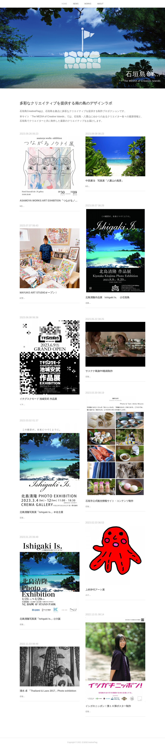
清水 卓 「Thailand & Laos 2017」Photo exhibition (48, 691)
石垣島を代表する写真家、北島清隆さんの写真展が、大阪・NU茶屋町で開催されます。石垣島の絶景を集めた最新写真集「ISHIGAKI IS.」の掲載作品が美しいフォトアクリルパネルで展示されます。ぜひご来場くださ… (49, 627)
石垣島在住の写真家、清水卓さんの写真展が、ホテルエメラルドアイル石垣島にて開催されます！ (49, 698)
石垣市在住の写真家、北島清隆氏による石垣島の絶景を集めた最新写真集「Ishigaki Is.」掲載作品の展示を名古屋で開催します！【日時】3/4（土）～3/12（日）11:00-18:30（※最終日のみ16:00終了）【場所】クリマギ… (49, 521)
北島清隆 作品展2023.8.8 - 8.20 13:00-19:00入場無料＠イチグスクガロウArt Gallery (114, 304)
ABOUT (100, 4)
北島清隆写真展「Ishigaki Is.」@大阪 (40, 619)
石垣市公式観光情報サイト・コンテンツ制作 (109, 501)
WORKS (87, 4)
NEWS (75, 4)
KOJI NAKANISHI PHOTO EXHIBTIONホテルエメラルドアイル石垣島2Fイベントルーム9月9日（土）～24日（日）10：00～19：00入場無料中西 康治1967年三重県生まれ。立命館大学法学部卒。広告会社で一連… (114, 189)
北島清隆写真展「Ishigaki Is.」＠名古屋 (41, 512)
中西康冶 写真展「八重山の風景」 (104, 180)
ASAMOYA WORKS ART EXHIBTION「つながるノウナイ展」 (50, 200)
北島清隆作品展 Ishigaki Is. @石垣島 (107, 297)
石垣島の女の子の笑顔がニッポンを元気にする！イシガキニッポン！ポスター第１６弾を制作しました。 (115, 713)
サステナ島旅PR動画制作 (99, 371)
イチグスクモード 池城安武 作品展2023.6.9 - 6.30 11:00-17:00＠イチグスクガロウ (49, 406)
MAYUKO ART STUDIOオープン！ (38, 292)
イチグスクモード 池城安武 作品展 (38, 399)
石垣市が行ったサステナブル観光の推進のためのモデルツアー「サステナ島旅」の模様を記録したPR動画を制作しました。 (115, 378)
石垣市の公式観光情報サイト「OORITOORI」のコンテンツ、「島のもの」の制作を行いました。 (113, 508)
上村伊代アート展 (95, 589)
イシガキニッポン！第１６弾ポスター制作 (108, 706)
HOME (64, 4)
